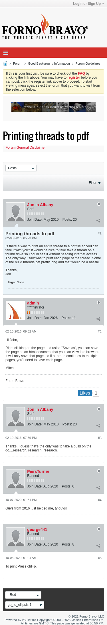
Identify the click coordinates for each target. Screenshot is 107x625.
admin (33, 303)
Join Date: (35, 220)
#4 (100, 500)
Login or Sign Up (88, 4)
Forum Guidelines (88, 63)
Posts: (67, 220)
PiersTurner (38, 471)
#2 (100, 332)
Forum (17, 63)
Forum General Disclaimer (26, 148)
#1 (100, 233)
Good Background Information (49, 63)
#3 (100, 438)
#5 (100, 558)
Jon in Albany (40, 204)
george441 (37, 529)
